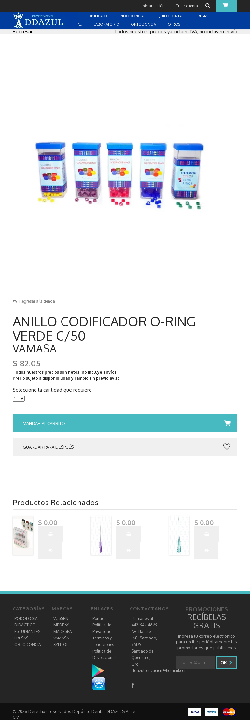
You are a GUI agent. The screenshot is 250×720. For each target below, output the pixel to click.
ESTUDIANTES (27, 631)
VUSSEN (60, 618)
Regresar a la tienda (34, 301)
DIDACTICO (24, 624)
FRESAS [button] (202, 16)
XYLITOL (60, 644)
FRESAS (21, 638)
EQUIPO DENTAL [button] (170, 16)
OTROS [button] (174, 24)
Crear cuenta (186, 5)
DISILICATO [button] (98, 16)
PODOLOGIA (26, 618)
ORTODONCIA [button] (144, 24)
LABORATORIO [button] (106, 24)
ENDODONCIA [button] (131, 16)
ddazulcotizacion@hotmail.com (160, 670)
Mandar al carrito (126, 423)
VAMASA (61, 638)
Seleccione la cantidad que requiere (52, 390)
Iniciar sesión (153, 5)
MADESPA (62, 631)
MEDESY (61, 624)
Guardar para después (126, 447)
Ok (226, 662)
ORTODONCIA (27, 644)
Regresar (23, 31)
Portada (99, 618)
